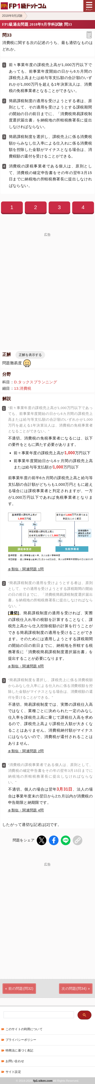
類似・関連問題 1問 (27, 569)
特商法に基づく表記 (19, 1050)
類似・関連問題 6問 (27, 666)
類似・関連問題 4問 (27, 810)
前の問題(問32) (20, 988)
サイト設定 (13, 1072)
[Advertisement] (47, 284)
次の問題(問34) (74, 988)
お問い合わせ (15, 1061)
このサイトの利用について (24, 1029)
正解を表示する (30, 355)
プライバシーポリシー (21, 1040)
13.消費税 (22, 388)
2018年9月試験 (12, 16)
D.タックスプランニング (35, 382)
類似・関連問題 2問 (27, 751)
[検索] (38, 1015)
